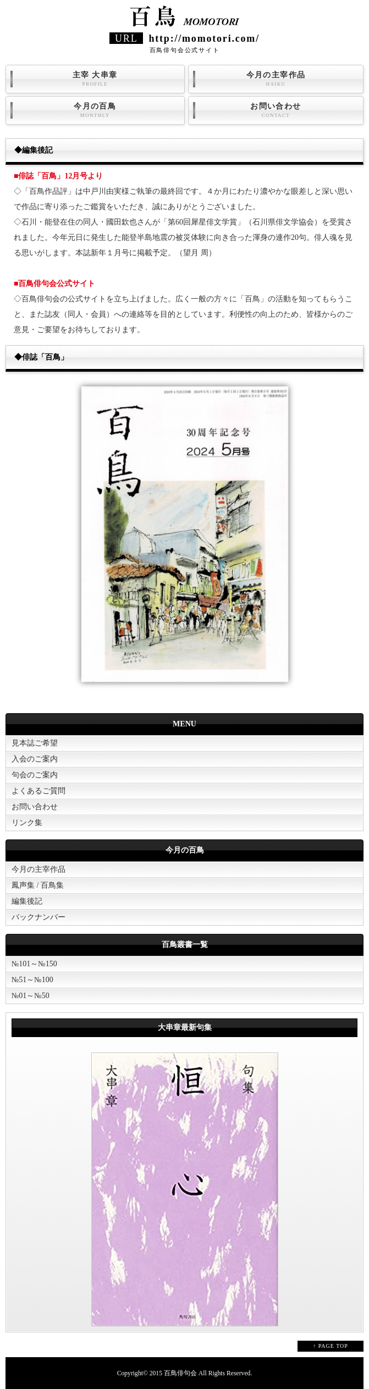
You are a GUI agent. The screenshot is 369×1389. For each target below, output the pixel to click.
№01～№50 (30, 996)
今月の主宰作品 (276, 79)
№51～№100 (32, 980)
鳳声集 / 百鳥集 (38, 885)
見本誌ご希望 (35, 743)
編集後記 (27, 901)
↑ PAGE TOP (330, 1346)
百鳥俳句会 (180, 1373)
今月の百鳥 (95, 110)
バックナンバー (38, 917)
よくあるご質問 (38, 791)
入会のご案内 (35, 759)
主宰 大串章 (95, 79)
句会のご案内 (35, 775)
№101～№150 (34, 964)
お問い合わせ (276, 110)
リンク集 (27, 823)
